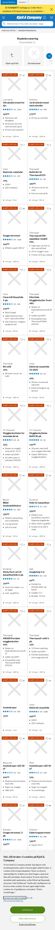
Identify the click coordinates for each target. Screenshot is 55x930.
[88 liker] (48, 805)
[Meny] (3, 17)
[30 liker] (22, 738)
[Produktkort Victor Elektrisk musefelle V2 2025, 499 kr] (40, 348)
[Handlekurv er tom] (51, 17)
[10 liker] (22, 475)
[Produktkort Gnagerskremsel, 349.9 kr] (14, 217)
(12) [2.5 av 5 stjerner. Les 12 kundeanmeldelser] (45, 506)
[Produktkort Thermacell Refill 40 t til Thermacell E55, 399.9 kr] (40, 153)
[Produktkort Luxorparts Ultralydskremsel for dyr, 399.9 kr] (14, 84)
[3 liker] (49, 145)
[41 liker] (22, 805)
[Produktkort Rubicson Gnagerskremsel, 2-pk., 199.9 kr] (14, 814)
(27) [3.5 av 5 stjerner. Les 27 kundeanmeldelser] (18, 176)
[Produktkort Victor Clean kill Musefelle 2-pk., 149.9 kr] (14, 278)
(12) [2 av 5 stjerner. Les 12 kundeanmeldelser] (18, 773)
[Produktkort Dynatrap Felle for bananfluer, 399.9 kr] (40, 484)
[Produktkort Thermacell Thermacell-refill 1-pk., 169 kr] (40, 620)
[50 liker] (48, 75)
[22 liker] (22, 75)
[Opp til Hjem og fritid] (12, 56)
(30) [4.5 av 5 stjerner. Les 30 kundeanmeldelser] (18, 510)
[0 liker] (49, 208)
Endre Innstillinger (27, 924)
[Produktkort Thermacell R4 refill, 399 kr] (14, 348)
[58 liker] (22, 208)
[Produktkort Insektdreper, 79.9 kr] (14, 689)
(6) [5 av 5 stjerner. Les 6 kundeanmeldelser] (44, 440)
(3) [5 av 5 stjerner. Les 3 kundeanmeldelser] (44, 374)
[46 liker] (48, 738)
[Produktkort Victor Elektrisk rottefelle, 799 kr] (14, 153)
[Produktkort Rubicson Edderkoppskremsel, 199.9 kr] (40, 814)
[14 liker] (48, 475)
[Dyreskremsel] (34, 56)
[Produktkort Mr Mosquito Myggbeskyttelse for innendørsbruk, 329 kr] (14, 414)
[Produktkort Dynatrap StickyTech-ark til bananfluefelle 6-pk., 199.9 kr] (14, 553)
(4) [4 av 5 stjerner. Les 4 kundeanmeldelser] (18, 440)
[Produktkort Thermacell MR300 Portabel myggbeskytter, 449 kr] (14, 620)
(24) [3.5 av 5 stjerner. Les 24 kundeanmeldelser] (18, 304)
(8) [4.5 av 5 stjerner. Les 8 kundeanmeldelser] (44, 179)
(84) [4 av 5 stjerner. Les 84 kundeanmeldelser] (45, 836)
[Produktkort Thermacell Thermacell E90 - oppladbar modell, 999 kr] (40, 217)
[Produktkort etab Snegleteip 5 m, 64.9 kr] (40, 553)
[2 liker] (22, 544)
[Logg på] (44, 17)
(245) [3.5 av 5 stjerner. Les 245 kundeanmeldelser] (19, 109)
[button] (34, 42)
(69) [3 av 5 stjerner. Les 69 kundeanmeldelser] (18, 711)
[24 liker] (48, 680)
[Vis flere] (49, 56)
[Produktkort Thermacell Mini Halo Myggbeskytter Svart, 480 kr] (40, 278)
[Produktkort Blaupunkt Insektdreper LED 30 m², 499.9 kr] (14, 747)
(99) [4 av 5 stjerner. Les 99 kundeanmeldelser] (45, 109)
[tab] (9, 2)
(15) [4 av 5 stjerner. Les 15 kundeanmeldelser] (45, 576)
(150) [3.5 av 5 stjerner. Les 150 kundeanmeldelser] (19, 840)
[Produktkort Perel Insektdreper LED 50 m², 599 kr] (40, 747)
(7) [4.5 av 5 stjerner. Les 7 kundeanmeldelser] (18, 579)
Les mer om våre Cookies (15, 897)
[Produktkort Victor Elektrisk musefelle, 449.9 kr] (40, 689)
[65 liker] (22, 680)
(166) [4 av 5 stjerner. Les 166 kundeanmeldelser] (19, 239)
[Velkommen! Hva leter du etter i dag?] (29, 23)
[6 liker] (22, 406)
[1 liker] (22, 270)
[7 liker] (22, 145)
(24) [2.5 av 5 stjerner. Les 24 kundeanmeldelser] (45, 773)
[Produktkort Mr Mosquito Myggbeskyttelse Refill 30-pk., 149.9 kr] (40, 414)
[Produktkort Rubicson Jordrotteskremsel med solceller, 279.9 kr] (40, 84)
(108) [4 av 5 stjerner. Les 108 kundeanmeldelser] (45, 712)
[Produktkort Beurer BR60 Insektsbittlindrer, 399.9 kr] (14, 484)
